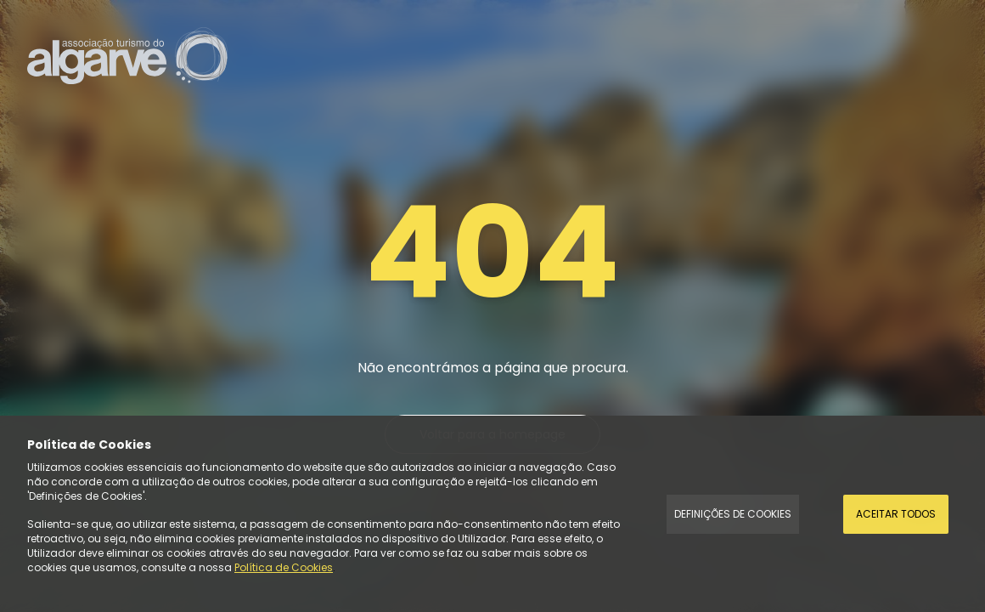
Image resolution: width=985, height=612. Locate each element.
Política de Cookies (283, 567)
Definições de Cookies (732, 514)
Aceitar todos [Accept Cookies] (896, 514)
